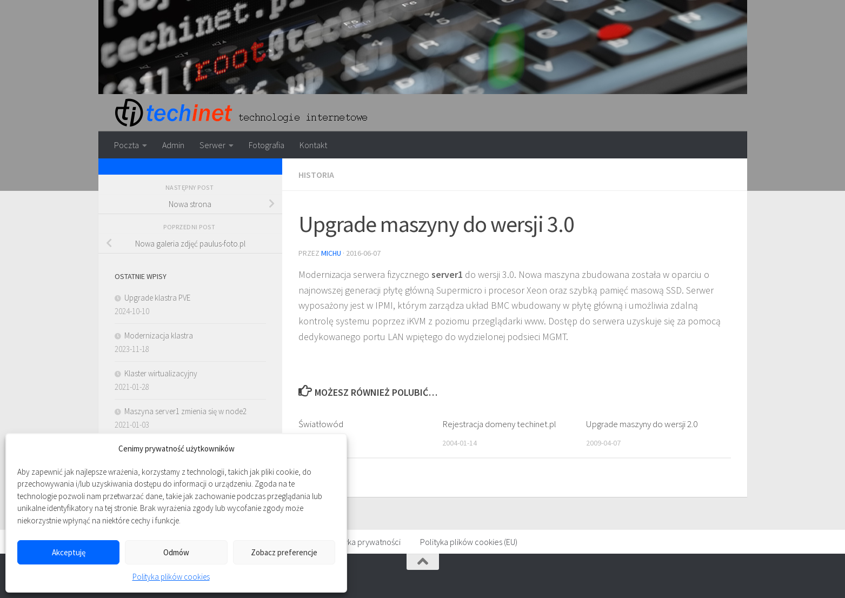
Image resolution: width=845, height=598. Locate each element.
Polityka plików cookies (171, 577)
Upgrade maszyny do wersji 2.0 (641, 424)
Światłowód (320, 424)
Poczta (126, 144)
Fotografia (266, 144)
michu (331, 253)
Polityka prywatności (364, 541)
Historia (316, 174)
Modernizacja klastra (158, 335)
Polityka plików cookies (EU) (468, 541)
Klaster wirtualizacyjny (160, 373)
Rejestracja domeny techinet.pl (499, 424)
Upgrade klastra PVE (157, 298)
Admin (173, 144)
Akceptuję (68, 552)
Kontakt (313, 144)
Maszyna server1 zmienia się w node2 (185, 411)
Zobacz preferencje (284, 552)
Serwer (212, 144)
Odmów (176, 552)
